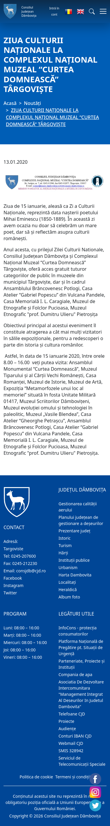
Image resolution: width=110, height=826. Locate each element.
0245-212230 (24, 563)
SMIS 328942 (71, 750)
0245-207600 (23, 556)
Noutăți (32, 103)
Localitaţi (67, 582)
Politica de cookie (36, 777)
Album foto (69, 597)
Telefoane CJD (72, 714)
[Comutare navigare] (101, 11)
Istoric (65, 538)
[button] (92, 11)
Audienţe (67, 728)
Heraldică (68, 589)
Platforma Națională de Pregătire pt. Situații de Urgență (81, 647)
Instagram (13, 585)
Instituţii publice (74, 560)
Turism (65, 545)
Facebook (13, 578)
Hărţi (63, 553)
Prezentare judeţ (75, 531)
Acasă (10, 103)
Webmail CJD (71, 743)
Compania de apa (75, 674)
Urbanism (68, 567)
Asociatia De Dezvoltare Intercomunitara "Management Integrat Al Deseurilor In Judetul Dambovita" (81, 694)
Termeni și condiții (73, 777)
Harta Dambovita (75, 575)
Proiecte (67, 721)
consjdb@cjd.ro (31, 570)
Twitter (10, 593)
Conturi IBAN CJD (75, 736)
